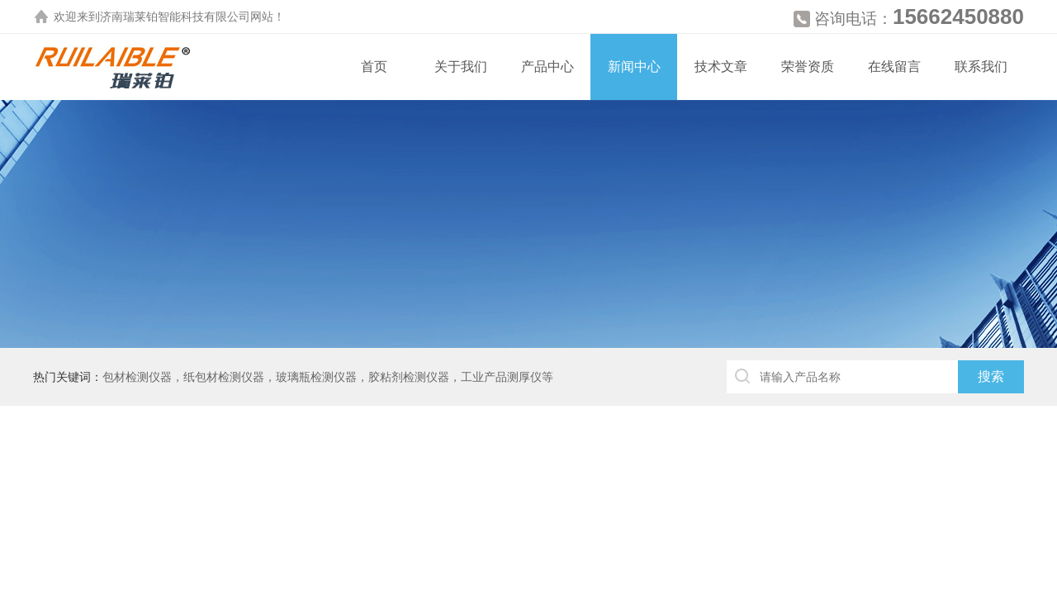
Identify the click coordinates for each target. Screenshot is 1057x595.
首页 (374, 67)
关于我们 (460, 67)
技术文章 (720, 67)
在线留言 (894, 67)
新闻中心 (634, 67)
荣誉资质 (807, 67)
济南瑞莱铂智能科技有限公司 (175, 16)
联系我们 (981, 67)
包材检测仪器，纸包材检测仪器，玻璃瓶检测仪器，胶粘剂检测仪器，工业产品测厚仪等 (327, 376)
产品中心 (547, 67)
